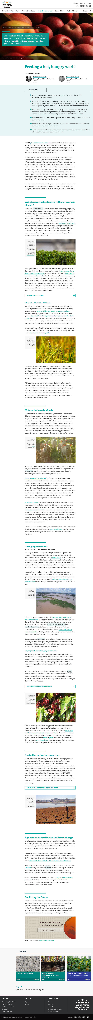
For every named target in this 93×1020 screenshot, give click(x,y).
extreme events (56, 557)
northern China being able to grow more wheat (53, 311)
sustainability (36, 990)
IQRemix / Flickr (30, 255)
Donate (76, 3)
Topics (27, 1002)
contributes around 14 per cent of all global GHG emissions (50, 860)
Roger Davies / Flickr (31, 446)
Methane (28, 868)
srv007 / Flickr (31, 597)
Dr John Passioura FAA (39, 76)
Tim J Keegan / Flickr (31, 805)
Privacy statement (53, 1011)
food (44, 990)
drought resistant (42, 740)
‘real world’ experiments (67, 223)
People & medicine (28, 11)
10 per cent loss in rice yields (39, 333)
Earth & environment (45, 11)
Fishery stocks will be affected (35, 478)
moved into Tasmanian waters (35, 510)
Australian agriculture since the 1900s (42, 788)
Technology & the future (10, 11)
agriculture (19, 990)
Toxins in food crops (35, 295)
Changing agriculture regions (39, 686)
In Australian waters (31, 503)
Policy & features (73, 11)
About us (82, 3)
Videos (27, 1004)
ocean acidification (56, 529)
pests (51, 738)
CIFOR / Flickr (33, 346)
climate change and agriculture (46, 940)
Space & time (59, 11)
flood (45, 738)
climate (27, 990)
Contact (88, 3)
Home (4, 27)
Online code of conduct (54, 1009)
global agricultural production (40, 143)
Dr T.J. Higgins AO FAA (72, 76)
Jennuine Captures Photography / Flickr (18, 58)
